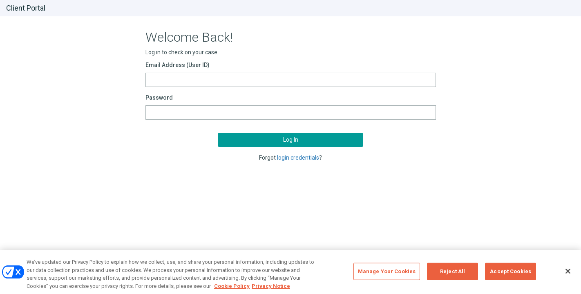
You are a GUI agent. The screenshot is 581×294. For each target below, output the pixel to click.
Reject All (452, 274)
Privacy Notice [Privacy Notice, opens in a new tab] (271, 289)
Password (159, 97)
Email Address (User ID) (177, 65)
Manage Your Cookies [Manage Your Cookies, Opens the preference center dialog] (387, 274)
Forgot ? (290, 157)
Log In (290, 139)
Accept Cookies (510, 274)
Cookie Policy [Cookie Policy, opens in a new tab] (232, 289)
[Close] (568, 274)
